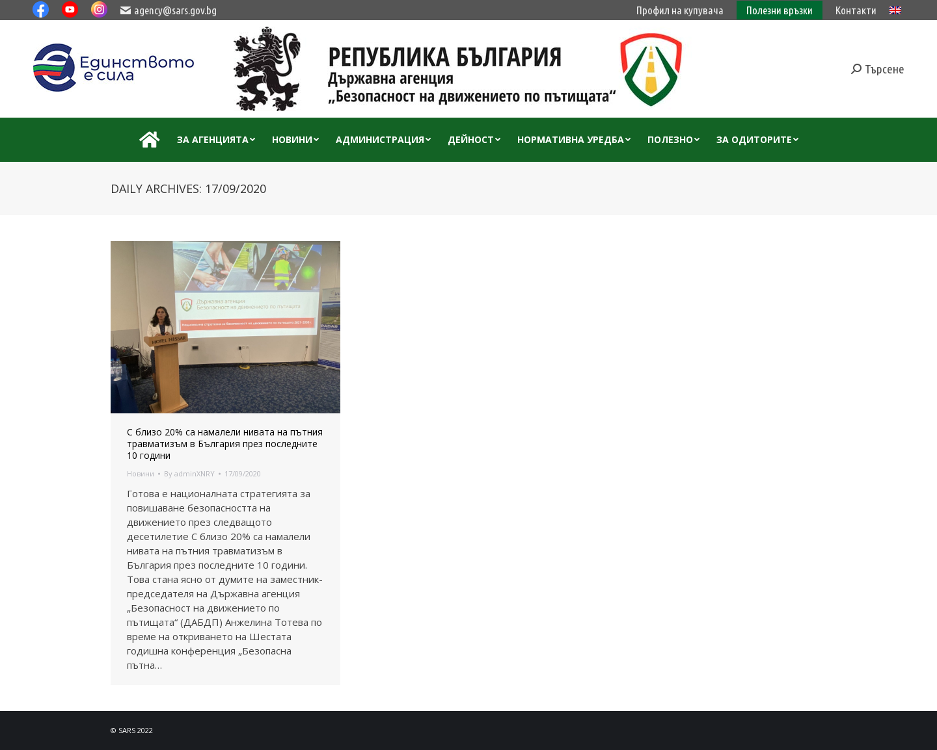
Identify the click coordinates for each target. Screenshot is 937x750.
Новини (140, 473)
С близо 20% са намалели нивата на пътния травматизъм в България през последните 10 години (225, 443)
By (189, 473)
